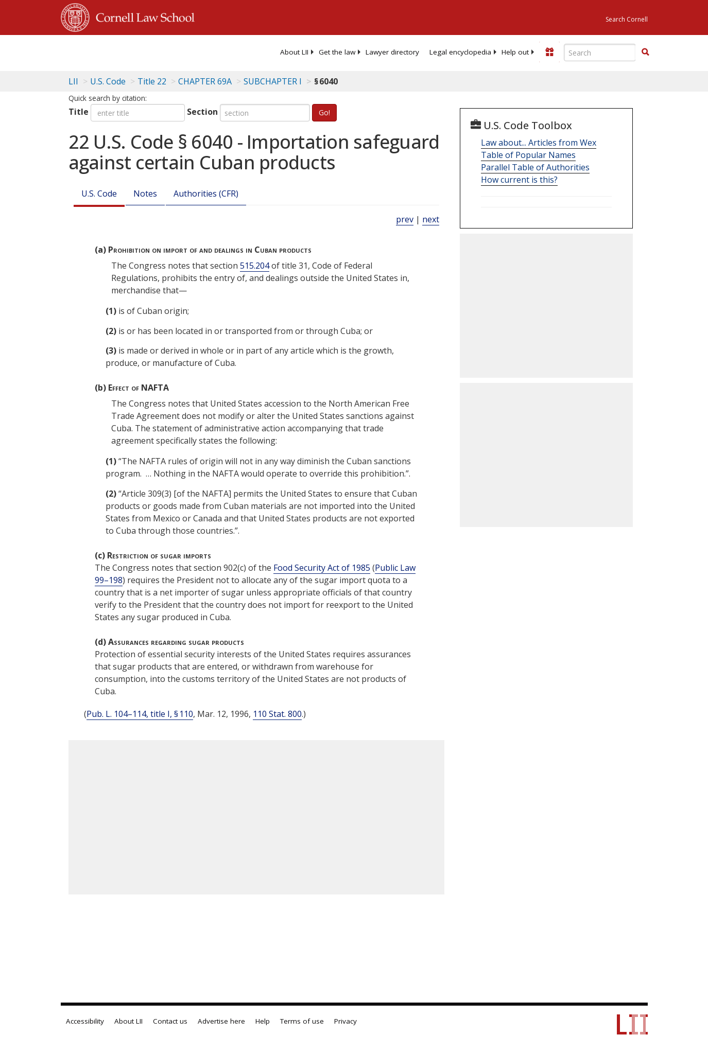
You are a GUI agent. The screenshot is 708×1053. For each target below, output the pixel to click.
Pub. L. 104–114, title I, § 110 (140, 713)
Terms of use (302, 1021)
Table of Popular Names (528, 155)
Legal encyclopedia (460, 52)
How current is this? (519, 179)
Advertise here (221, 1021)
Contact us (170, 1021)
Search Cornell (627, 19)
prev (404, 219)
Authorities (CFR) (206, 193)
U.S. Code (99, 193)
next (430, 219)
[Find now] (645, 52)
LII (73, 81)
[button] (645, 52)
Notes (145, 193)
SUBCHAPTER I (273, 81)
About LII (294, 52)
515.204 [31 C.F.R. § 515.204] (254, 265)
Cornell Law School (142, 16)
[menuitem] (294, 52)
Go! (324, 112)
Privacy (345, 1021)
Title (78, 111)
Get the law (337, 52)
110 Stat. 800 (277, 713)
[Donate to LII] (549, 52)
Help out (515, 52)
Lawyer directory (392, 52)
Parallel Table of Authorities (535, 167)
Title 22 (151, 81)
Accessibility (85, 1021)
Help (262, 1021)
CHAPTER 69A (205, 81)
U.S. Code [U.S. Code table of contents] (108, 81)
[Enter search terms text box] (600, 52)
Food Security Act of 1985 (321, 567)
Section (202, 111)
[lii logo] (101, 51)
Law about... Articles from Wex (538, 142)
